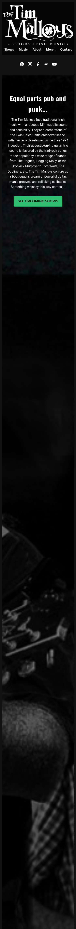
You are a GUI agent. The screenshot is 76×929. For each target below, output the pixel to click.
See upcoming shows (38, 201)
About (37, 49)
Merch (51, 49)
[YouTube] (54, 65)
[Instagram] (30, 65)
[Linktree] (21, 65)
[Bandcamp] (46, 65)
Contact (66, 49)
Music (23, 49)
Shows (9, 49)
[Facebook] (38, 65)
